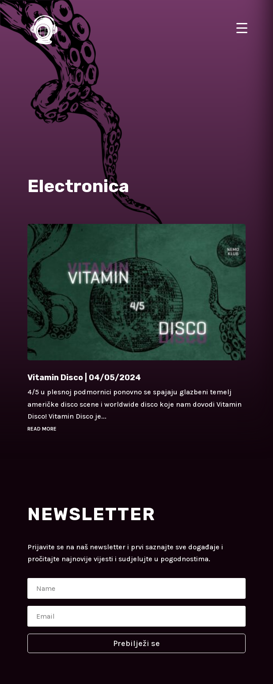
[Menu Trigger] (242, 27)
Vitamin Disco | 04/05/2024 (84, 377)
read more (42, 429)
